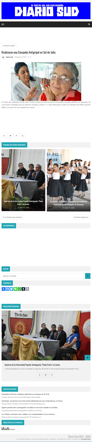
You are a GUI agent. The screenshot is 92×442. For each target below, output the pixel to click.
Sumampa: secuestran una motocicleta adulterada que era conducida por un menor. (32, 401)
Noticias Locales (9, 46)
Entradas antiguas (81, 217)
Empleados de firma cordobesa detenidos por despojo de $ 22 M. (25, 394)
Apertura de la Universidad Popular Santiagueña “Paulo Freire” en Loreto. (32, 364)
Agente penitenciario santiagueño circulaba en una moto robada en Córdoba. (30, 408)
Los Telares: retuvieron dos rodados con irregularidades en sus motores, (28, 414)
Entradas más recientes (12, 217)
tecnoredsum (85, 439)
